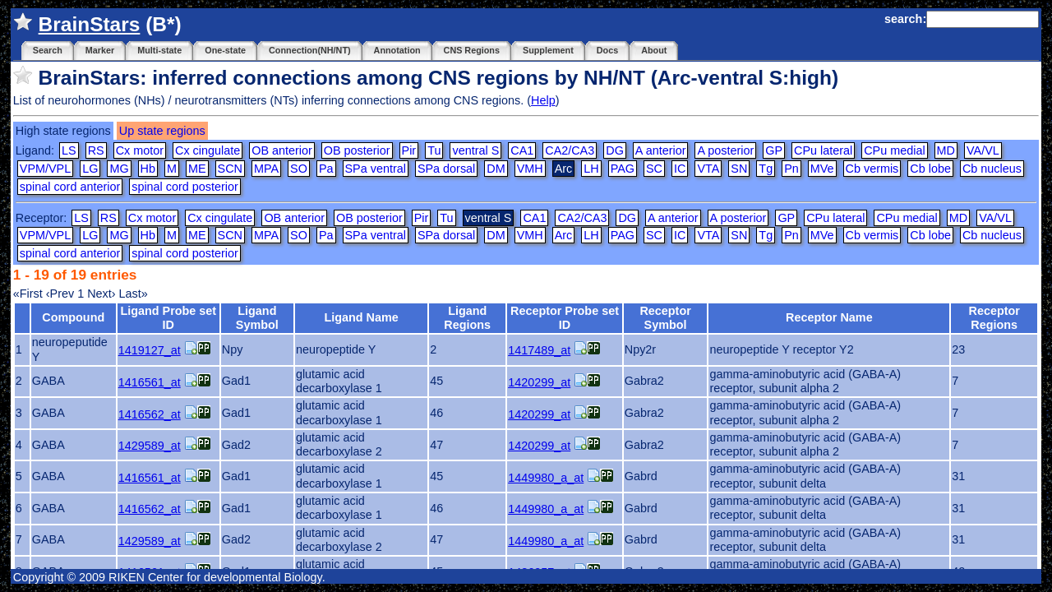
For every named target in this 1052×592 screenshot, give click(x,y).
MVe (822, 168)
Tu (434, 150)
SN (739, 168)
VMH (530, 168)
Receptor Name (829, 317)
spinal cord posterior (185, 186)
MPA (266, 168)
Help (543, 100)
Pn (791, 168)
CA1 (521, 150)
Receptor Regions (994, 317)
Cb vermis (872, 168)
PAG (622, 168)
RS (96, 150)
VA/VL (983, 150)
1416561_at (149, 382)
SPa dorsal (446, 168)
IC (679, 168)
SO (298, 168)
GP (773, 150)
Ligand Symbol (257, 317)
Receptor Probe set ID (564, 317)
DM (496, 168)
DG (615, 150)
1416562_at (149, 414)
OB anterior (281, 150)
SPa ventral (375, 168)
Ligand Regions (467, 317)
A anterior (660, 150)
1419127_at (149, 350)
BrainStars (90, 24)
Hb (148, 168)
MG (118, 168)
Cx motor (140, 150)
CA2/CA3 (569, 150)
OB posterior (357, 150)
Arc (564, 235)
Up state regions (162, 130)
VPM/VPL (45, 168)
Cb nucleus (992, 168)
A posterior (725, 150)
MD (946, 150)
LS (69, 150)
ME (197, 168)
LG (90, 168)
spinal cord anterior (70, 186)
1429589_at (149, 445)
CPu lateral (823, 150)
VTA (708, 168)
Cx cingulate (207, 150)
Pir (409, 150)
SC (654, 168)
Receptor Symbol (664, 317)
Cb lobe (930, 168)
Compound (73, 317)
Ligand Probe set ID (168, 317)
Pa (326, 168)
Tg (766, 168)
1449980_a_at (546, 477)
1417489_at (539, 350)
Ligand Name (361, 317)
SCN (230, 168)
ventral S (475, 150)
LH (591, 168)
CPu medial (894, 150)
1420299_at (539, 382)
